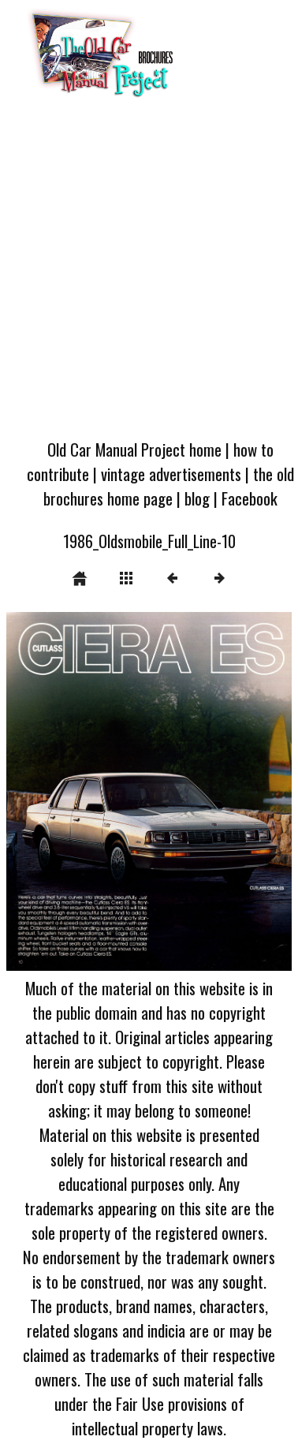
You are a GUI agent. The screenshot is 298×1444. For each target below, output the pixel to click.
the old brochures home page (168, 485)
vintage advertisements (171, 473)
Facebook (250, 498)
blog (197, 498)
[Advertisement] (148, 273)
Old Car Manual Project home (134, 449)
